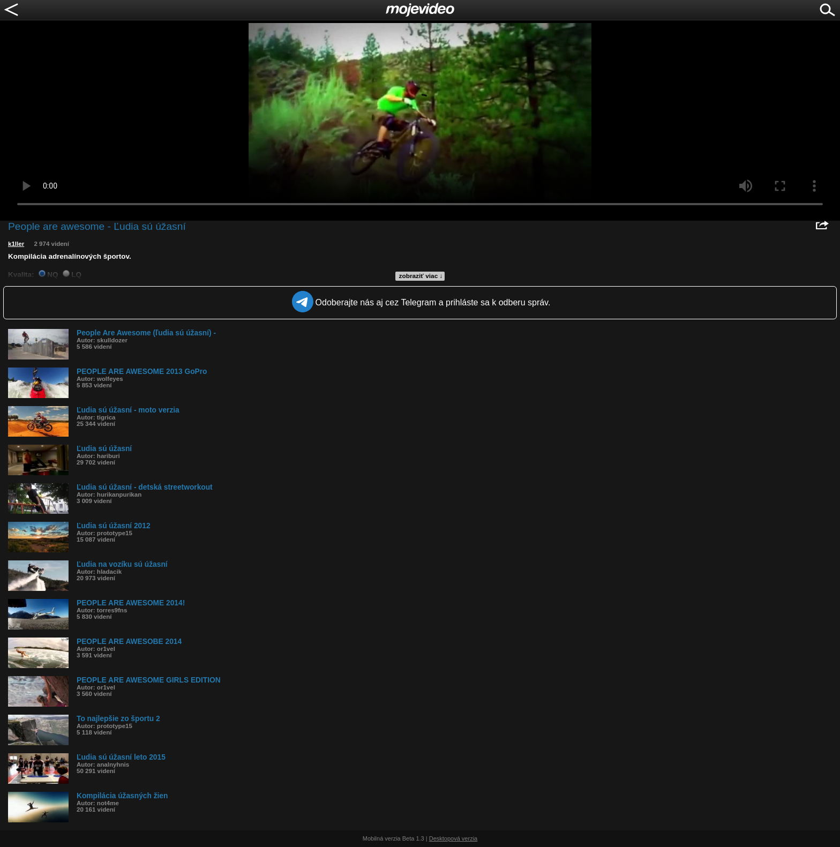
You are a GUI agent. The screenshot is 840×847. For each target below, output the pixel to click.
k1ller (16, 244)
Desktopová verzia (453, 838)
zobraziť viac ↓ (421, 276)
